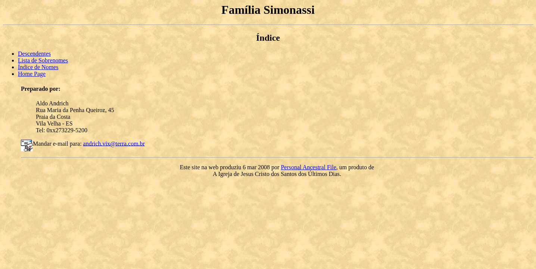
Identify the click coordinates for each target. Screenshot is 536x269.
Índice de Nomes (38, 67)
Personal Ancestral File (308, 167)
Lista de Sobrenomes (43, 60)
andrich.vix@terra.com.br (114, 143)
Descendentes (34, 53)
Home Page (32, 74)
